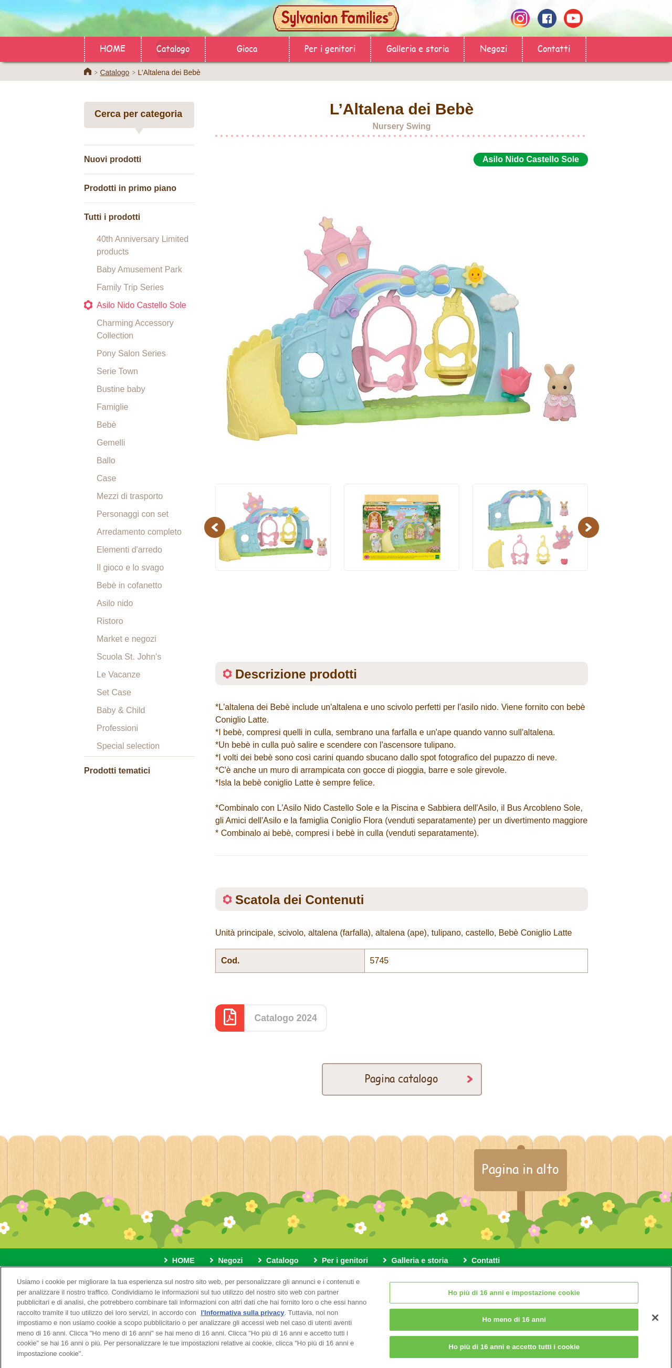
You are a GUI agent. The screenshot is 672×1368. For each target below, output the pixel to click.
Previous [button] (216, 527)
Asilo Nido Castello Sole (141, 305)
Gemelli (111, 442)
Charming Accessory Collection (135, 329)
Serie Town (117, 371)
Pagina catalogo (401, 1078)
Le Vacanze (118, 674)
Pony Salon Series (131, 353)
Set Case (114, 692)
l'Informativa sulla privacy (242, 1321)
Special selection (128, 745)
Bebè (106, 424)
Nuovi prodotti (112, 159)
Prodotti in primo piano (130, 188)
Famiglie (112, 406)
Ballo (106, 460)
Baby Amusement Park (139, 269)
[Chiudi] (655, 1326)
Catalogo (173, 48)
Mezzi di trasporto (130, 496)
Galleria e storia (417, 48)
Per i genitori (329, 48)
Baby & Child (121, 710)
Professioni (117, 728)
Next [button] (589, 527)
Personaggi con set (133, 514)
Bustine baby (121, 389)
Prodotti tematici (117, 770)
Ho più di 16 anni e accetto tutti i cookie (514, 1355)
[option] (401, 319)
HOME (112, 48)
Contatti (554, 48)
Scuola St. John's (129, 656)
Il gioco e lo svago (130, 567)
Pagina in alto (520, 1169)
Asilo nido (115, 603)
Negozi (493, 48)
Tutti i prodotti (112, 217)
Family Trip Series (130, 287)
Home (87, 71)
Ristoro (110, 621)
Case (106, 478)
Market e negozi (126, 638)
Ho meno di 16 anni (514, 1328)
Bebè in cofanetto (129, 585)
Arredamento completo (139, 531)
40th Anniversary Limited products (142, 245)
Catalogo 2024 (286, 1018)
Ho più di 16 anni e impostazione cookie (514, 1301)
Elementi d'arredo (129, 549)
